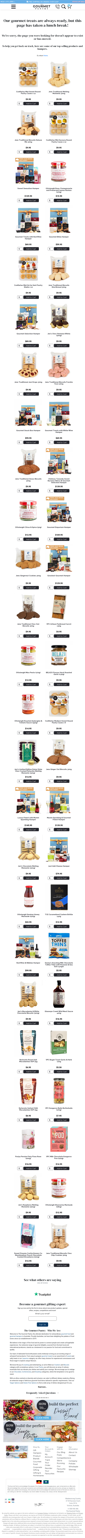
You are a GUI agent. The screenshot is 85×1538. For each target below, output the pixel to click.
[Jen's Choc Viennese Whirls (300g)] (50, 345)
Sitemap (72, 1470)
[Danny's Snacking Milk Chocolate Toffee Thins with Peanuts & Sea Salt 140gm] (50, 975)
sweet (69, 1356)
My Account (49, 1455)
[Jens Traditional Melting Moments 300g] (50, 103)
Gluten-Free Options (30, 1383)
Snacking (38, 1372)
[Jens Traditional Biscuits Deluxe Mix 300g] (20, 152)
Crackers (57, 1365)
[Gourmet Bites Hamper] (50, 248)
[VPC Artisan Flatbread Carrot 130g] (50, 636)
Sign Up (42, 1325)
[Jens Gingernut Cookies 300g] (20, 587)
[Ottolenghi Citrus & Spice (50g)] (20, 539)
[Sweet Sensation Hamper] (20, 200)
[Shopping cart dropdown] (69, 5)
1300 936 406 (73, 1509)
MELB (2, 2)
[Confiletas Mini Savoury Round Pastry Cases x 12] (50, 152)
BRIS (12, 2)
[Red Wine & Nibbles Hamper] (20, 975)
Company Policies (73, 1462)
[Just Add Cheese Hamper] (50, 878)
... (15, 2)
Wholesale (73, 1467)
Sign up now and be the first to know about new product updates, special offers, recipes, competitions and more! (42, 1309)
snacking (26, 1365)
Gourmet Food (37, 1463)
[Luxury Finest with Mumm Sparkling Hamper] (20, 829)
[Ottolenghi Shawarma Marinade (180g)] (50, 1217)
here (72, 1525)
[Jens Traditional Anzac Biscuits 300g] (20, 490)
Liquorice (25, 1358)
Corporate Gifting (37, 1468)
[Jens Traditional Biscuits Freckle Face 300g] (50, 394)
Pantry (41, 1367)
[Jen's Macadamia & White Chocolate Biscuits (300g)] (20, 1023)
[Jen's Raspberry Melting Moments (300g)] (20, 1217)
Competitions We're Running (61, 1460)
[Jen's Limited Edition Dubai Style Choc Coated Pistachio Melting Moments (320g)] (20, 781)
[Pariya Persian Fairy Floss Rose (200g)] (20, 1168)
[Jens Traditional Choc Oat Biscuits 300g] (20, 636)
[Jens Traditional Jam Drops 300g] (20, 394)
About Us (73, 1452)
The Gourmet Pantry (73, 1511)
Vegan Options (15, 1383)
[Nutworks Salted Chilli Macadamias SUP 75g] (20, 1120)
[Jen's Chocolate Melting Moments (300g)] (20, 878)
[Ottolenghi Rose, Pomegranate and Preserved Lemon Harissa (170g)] (50, 200)
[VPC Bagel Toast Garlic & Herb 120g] (50, 1071)
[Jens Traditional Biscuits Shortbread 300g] (50, 297)
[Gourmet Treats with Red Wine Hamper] (20, 248)
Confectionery (26, 1372)
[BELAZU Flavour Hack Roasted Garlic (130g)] (50, 684)
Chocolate (17, 1372)
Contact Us (72, 1456)
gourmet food (66, 1334)
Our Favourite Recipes (61, 1469)
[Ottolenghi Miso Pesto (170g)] (20, 684)
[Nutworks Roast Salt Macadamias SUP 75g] (20, 1071)
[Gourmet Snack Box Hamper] (20, 442)
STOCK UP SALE (78, 2)
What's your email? (42, 1314)
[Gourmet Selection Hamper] (20, 345)
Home (45, 55)
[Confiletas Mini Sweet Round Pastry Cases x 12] (20, 103)
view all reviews (42, 1283)
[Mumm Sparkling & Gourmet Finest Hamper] (50, 829)
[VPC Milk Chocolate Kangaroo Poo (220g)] (50, 1168)
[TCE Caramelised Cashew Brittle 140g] (50, 926)
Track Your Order (47, 1462)
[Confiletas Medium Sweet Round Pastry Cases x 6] (50, 732)
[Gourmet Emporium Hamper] (50, 539)
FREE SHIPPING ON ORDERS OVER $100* (42, 2)
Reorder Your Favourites (49, 1471)
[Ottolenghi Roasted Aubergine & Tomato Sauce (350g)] (20, 732)
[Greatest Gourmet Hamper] (50, 587)
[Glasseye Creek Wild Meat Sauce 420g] (50, 1023)
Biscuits (66, 1365)
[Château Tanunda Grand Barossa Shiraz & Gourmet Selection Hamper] (50, 490)
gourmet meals (47, 1356)
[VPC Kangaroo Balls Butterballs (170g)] (50, 1120)
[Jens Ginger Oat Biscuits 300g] (50, 781)
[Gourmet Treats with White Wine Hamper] (50, 442)
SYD (7, 2)
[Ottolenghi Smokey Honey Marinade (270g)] (20, 926)
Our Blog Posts (61, 1453)
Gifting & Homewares (37, 1474)
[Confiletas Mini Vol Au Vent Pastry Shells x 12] (20, 297)
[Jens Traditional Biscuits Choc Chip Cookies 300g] (50, 1265)
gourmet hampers (16, 1336)
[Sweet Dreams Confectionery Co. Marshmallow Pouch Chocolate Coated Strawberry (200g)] (20, 1265)
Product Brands (37, 1457)
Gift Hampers (37, 1451)
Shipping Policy (71, 1513)
